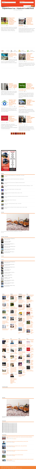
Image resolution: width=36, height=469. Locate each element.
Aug (11, 423)
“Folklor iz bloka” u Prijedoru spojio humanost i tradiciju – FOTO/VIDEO (12, 203)
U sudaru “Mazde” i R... (7, 269)
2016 (2, 430)
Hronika (26, 61)
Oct (14, 423)
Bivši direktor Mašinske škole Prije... (9, 264)
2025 (2, 423)
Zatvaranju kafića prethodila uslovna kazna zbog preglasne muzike (13, 307)
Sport (7, 25)
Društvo (26, 91)
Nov (15, 423)
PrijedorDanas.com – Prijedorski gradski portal (18, 8)
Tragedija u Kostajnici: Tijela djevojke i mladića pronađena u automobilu (27, 103)
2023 (2, 425)
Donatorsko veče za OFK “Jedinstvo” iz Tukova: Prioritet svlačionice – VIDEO (30, 309)
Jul (10, 423)
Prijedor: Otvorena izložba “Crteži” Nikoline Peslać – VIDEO (13, 85)
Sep (13, 423)
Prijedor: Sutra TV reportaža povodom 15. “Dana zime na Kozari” (12, 102)
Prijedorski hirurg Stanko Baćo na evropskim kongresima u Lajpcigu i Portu (14, 346)
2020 (2, 427)
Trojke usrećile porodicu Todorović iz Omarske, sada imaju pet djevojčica (16, 450)
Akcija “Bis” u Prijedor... (7, 241)
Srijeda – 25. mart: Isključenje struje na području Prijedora (14, 454)
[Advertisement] (18, 15)
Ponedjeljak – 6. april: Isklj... (8, 277)
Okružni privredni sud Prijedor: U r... (9, 243)
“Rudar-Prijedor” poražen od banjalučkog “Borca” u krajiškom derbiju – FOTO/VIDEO (14, 175)
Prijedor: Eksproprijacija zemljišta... (9, 280)
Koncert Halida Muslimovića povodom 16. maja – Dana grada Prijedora (16, 445)
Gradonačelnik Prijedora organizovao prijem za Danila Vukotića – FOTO (22, 345)
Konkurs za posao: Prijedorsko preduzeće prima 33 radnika (13, 119)
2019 (2, 428)
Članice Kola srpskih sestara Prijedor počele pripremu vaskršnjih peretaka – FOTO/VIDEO (11, 231)
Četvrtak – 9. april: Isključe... (8, 274)
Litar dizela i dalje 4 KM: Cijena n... (9, 251)
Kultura (10, 89)
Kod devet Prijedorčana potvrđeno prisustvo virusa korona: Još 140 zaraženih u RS (26, 86)
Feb (5, 423)
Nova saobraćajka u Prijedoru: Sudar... (9, 285)
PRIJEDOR (18, 392)
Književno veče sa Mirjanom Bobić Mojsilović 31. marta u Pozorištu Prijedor (5, 360)
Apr (7, 423)
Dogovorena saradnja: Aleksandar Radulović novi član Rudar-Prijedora (12, 21)
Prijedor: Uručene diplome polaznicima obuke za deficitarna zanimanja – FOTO (27, 120)
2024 (2, 424)
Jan (4, 423)
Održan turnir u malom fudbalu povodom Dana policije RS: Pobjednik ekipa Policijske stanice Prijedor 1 (16, 196)
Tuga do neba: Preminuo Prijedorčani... (9, 261)
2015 (2, 431)
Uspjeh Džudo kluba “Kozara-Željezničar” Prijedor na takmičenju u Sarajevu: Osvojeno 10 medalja (15, 207)
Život (15, 57)
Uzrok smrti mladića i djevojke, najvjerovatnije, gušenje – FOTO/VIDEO (30, 56)
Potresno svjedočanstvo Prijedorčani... (9, 238)
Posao (8, 122)
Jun (9, 423)
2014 (2, 432)
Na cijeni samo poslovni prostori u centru (13, 55)
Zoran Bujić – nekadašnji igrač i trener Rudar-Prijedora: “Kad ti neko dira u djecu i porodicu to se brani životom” (30, 316)
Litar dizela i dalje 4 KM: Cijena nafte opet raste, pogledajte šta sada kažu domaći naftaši (14, 182)
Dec (16, 423)
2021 (2, 426)
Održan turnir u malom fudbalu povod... (10, 246)
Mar (6, 423)
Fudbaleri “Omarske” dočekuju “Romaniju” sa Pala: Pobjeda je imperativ (12, 189)
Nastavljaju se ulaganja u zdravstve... (9, 272)
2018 (2, 429)
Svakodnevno (26, 26)
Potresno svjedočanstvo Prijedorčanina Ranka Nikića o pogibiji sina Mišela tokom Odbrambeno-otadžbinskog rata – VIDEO (18, 185)
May (8, 423)
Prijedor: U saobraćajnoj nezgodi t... (9, 282)
